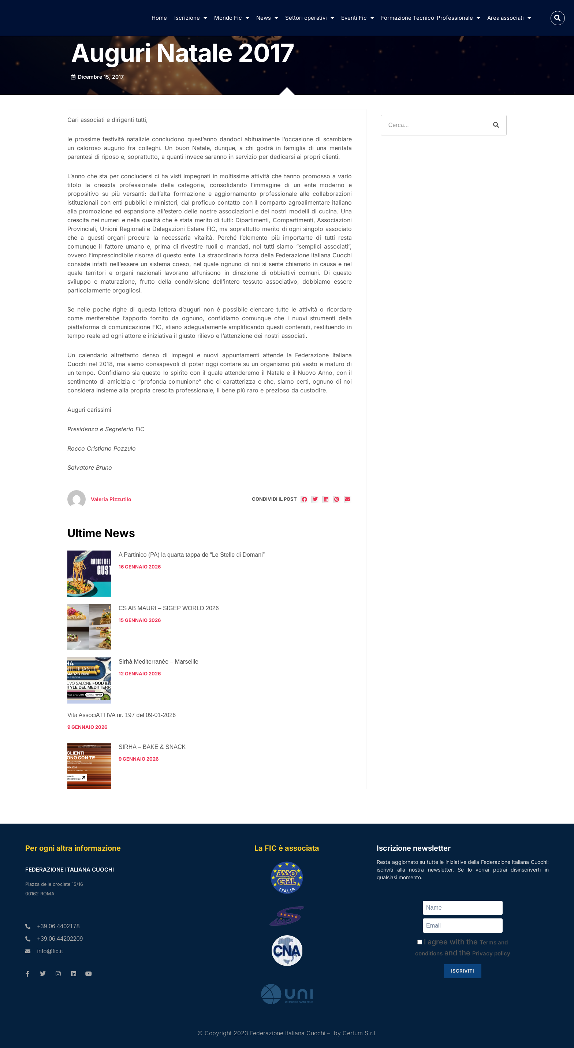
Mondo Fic (231, 18)
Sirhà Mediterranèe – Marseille (158, 662)
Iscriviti (462, 971)
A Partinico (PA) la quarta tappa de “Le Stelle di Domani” (192, 555)
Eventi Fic (357, 18)
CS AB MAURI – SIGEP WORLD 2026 (169, 608)
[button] (558, 18)
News (267, 18)
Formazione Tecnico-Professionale (430, 18)
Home (159, 17)
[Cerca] (496, 125)
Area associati (509, 18)
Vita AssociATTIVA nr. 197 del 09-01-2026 (121, 715)
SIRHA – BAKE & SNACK (152, 747)
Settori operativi (309, 18)
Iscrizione (190, 18)
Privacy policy (491, 953)
